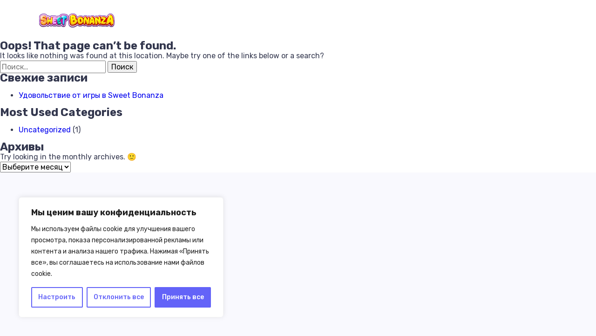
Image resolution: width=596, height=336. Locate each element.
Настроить (56, 297)
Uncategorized (45, 129)
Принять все (183, 297)
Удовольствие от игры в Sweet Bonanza (91, 95)
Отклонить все (119, 297)
